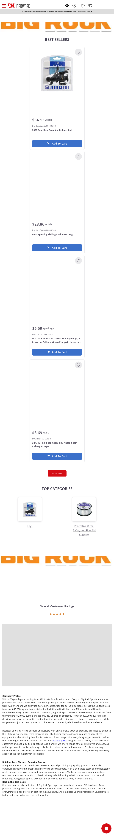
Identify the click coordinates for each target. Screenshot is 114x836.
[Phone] (90, 5)
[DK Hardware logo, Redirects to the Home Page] (19, 5)
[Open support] (106, 828)
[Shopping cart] (83, 5)
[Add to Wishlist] (78, 52)
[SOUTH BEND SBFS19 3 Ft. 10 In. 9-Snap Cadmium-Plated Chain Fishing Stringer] (57, 385)
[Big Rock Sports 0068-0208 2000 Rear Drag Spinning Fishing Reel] (57, 72)
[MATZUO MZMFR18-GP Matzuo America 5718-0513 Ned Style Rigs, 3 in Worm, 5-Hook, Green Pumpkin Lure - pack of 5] (57, 281)
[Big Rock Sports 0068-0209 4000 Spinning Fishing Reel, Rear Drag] (57, 177)
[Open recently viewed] (67, 6)
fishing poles (60, 740)
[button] (4, 5)
